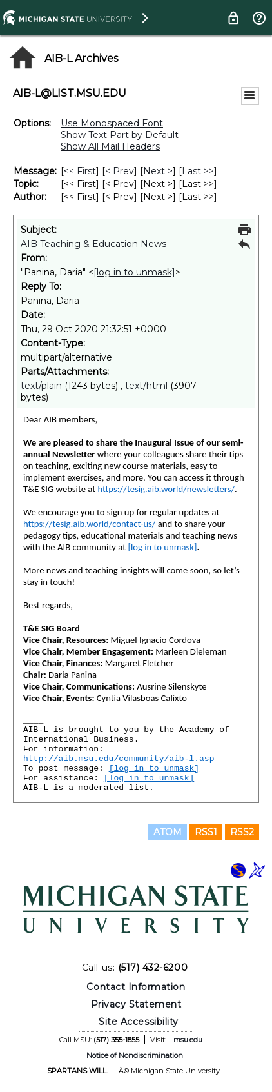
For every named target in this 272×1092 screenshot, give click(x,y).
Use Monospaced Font (112, 123)
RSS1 (206, 832)
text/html (146, 386)
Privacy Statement (136, 1004)
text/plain (41, 386)
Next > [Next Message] (158, 171)
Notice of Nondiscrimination (134, 1055)
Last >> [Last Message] (198, 171)
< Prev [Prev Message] (119, 171)
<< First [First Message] (80, 171)
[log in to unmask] (134, 272)
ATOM (167, 832)
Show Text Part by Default (120, 135)
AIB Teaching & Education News (93, 244)
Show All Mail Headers (110, 146)
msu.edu (187, 1039)
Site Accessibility (139, 1021)
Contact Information (135, 987)
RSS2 (242, 832)
